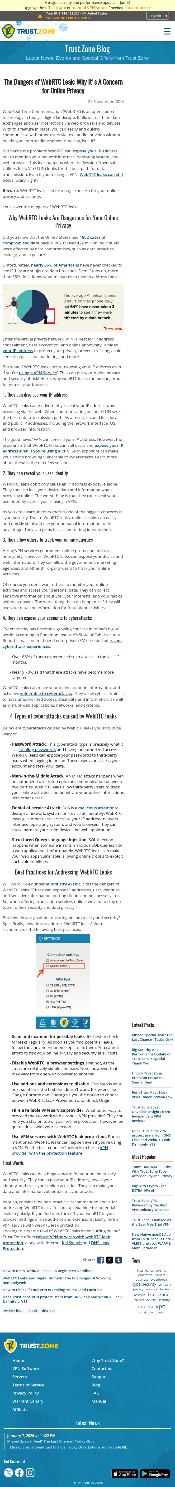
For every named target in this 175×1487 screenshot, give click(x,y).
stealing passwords (37, 749)
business (142, 1279)
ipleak (32, 1310)
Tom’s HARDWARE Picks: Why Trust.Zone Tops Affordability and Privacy (152, 1171)
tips (150, 1307)
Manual (98, 1401)
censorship (158, 1270)
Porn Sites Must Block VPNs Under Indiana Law (152, 1094)
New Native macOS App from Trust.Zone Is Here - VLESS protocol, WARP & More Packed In (152, 1241)
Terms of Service (28, 1385)
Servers (19, 1376)
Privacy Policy (25, 1393)
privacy (138, 1289)
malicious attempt (96, 808)
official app (55, 7)
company (165, 1285)
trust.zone (159, 1294)
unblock (151, 1289)
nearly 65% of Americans (55, 265)
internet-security (145, 1300)
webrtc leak (13, 1310)
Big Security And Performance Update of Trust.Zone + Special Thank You (151, 1056)
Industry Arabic (65, 884)
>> (68, 18)
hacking (165, 1289)
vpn (161, 1306)
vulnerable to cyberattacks (46, 693)
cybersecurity (144, 1284)
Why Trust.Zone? (107, 1360)
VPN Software (25, 1368)
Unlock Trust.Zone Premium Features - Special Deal (148, 1077)
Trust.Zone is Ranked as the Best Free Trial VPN (151, 1222)
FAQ (95, 1393)
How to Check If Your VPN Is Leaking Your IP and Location (52, 1290)
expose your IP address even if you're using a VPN (63, 448)
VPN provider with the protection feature (60, 1150)
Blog (95, 1385)
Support (99, 1376)
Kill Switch (72, 1242)
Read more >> (138, 7)
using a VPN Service (38, 372)
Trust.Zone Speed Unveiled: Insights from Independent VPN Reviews (151, 1114)
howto (160, 1312)
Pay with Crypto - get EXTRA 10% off (149, 1188)
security (164, 1300)
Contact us (101, 1368)
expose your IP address (95, 151)
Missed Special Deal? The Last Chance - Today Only (152, 1037)
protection (145, 1275)
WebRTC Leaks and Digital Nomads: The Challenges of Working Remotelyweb (56, 1280)
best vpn (139, 1295)
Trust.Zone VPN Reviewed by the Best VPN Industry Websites (150, 1205)
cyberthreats (159, 1280)
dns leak (48, 1310)
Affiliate (20, 1409)
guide (141, 1307)
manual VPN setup (89, 7)
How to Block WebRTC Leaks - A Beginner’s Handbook (49, 1270)
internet (142, 1270)
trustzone (146, 1312)
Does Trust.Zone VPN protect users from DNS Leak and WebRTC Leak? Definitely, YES (63, 1299)
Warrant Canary (27, 1401)
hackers (160, 1275)
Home (18, 1360)
